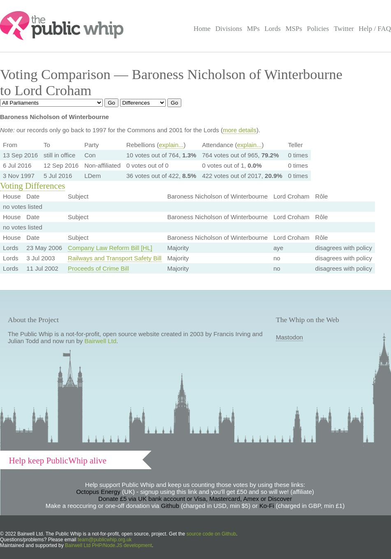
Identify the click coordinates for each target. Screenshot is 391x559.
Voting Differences (32, 186)
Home (202, 29)
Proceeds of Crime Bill (98, 268)
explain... (171, 144)
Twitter (344, 29)
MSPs (293, 29)
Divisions (228, 29)
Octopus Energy (98, 491)
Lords (272, 29)
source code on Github (211, 534)
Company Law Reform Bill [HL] (110, 247)
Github (170, 505)
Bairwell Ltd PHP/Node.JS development (108, 545)
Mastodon (289, 337)
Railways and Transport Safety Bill (115, 258)
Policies (318, 29)
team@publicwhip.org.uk (105, 540)
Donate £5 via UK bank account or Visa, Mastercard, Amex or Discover (195, 498)
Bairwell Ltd (101, 340)
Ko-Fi (266, 505)
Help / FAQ (375, 29)
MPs (253, 29)
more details (240, 129)
